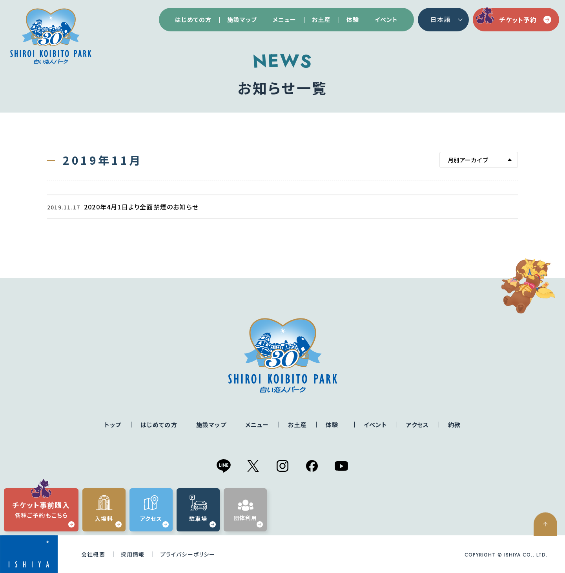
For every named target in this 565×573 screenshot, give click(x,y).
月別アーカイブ (468, 160)
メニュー (284, 19)
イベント (386, 19)
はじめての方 (193, 19)
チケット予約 (525, 19)
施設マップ (242, 19)
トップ (113, 424)
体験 (352, 19)
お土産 (321, 19)
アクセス (417, 424)
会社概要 (93, 554)
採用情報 (133, 554)
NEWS (282, 61)
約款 (454, 424)
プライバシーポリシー (187, 554)
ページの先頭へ (549, 552)
